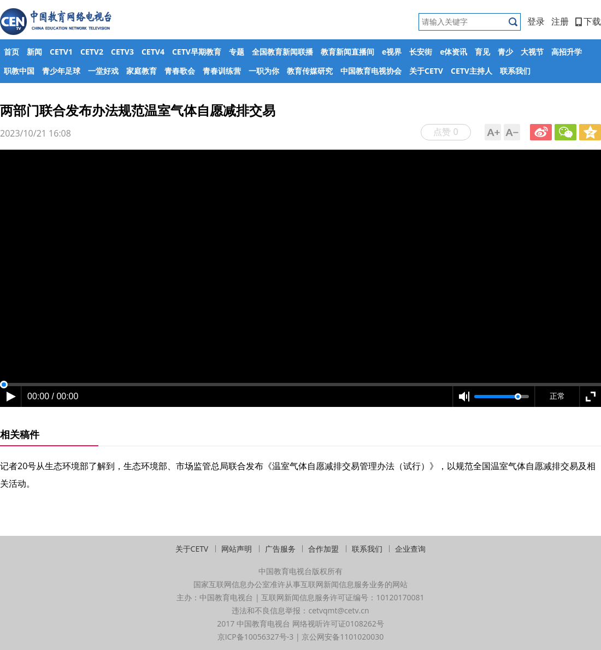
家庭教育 (141, 71)
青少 (505, 51)
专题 (236, 51)
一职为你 (264, 71)
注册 (560, 21)
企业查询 (410, 548)
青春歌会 (179, 71)
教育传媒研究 (310, 71)
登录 (536, 21)
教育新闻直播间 (347, 51)
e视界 (392, 51)
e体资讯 (453, 51)
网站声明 (236, 548)
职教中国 (19, 71)
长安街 (420, 51)
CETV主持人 (471, 71)
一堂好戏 (103, 71)
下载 (588, 21)
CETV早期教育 (196, 51)
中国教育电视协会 (371, 71)
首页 (11, 51)
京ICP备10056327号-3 (255, 636)
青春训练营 (222, 71)
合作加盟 (323, 548)
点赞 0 (445, 132)
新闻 (34, 51)
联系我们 (515, 71)
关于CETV (426, 71)
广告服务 (280, 548)
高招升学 (566, 51)
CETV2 (91, 51)
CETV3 (122, 51)
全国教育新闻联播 (282, 51)
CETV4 (153, 51)
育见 (482, 51)
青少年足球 (61, 71)
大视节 (532, 51)
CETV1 (61, 51)
